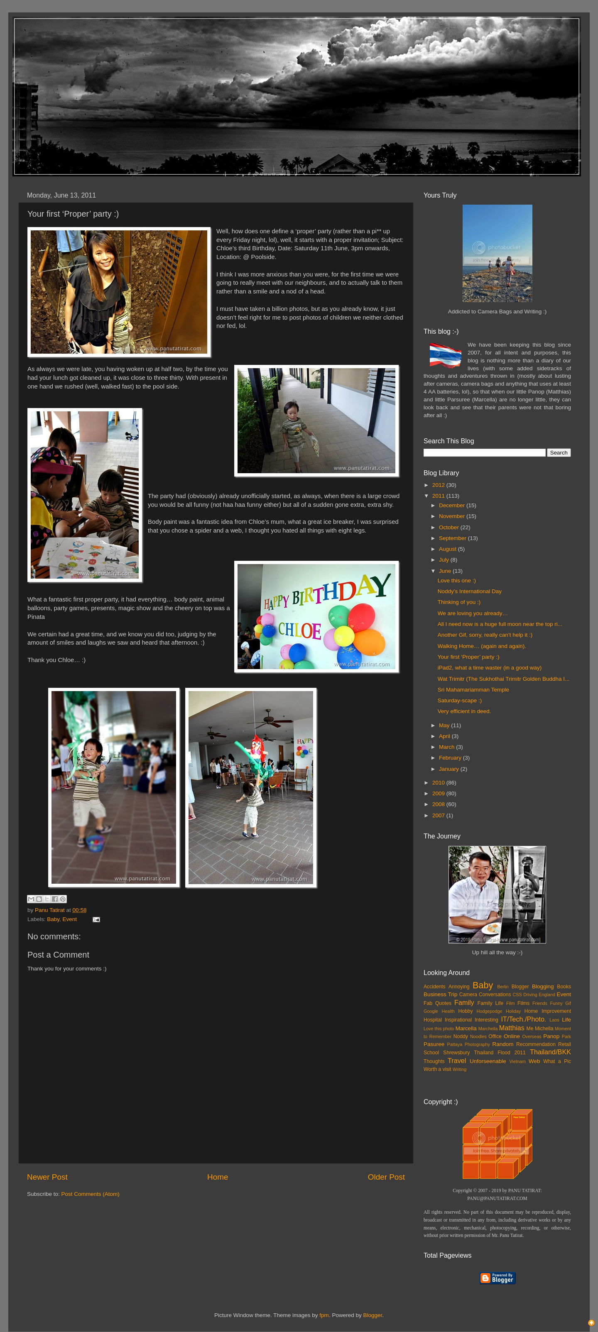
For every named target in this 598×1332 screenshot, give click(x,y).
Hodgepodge (489, 1011)
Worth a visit (437, 1069)
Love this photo (439, 1028)
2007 (439, 815)
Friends (539, 1003)
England (547, 994)
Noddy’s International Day (470, 591)
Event (70, 919)
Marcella (466, 1028)
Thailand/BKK (550, 1052)
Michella (544, 1028)
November (452, 516)
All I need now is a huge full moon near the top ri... (500, 624)
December (452, 505)
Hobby (465, 1011)
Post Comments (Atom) (90, 1194)
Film (510, 1003)
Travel (457, 1060)
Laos (554, 1019)
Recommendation (536, 1044)
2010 (439, 783)
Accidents (435, 987)
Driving (530, 994)
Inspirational (458, 1020)
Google (431, 1011)
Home (217, 1177)
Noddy (460, 1036)
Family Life (490, 1003)
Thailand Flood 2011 (500, 1053)
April (445, 736)
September (453, 538)
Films (523, 1003)
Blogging (543, 986)
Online (512, 1036)
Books (564, 987)
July (445, 560)
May (445, 725)
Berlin (503, 986)
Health (448, 1011)
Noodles (478, 1036)
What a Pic (557, 1061)
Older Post (386, 1177)
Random (503, 1044)
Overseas (531, 1036)
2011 (439, 496)
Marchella (488, 1028)
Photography (477, 1044)
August (448, 549)
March (447, 747)
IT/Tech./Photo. (524, 1019)
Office (495, 1036)
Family (464, 1002)
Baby (53, 919)
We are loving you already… (473, 613)
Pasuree (434, 1044)
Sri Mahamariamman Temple (473, 690)
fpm (324, 1315)
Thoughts (434, 1061)
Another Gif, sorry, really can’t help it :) (485, 635)
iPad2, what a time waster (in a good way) (490, 668)
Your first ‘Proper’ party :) (469, 657)
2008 (439, 804)
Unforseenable (488, 1061)
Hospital (433, 1020)
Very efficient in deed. (464, 711)
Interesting (486, 1020)
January (450, 769)
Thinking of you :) (459, 602)
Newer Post (47, 1177)
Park (566, 1036)
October (450, 527)
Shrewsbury (456, 1053)
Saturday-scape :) (460, 700)
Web (534, 1061)
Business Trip (441, 994)
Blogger (520, 987)
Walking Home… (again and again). (482, 646)
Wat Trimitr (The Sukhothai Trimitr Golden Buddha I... (504, 679)
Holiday (513, 1011)
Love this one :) (457, 580)
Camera (468, 994)
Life (566, 1020)
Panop (551, 1036)
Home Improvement (547, 1011)
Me (530, 1028)
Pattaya (455, 1044)
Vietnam (518, 1061)
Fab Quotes (437, 1003)
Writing (459, 1069)
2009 (439, 793)
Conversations (495, 994)
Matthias (511, 1027)
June (446, 571)
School (431, 1053)
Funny (556, 1003)
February (451, 758)
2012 (439, 485)
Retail (564, 1044)
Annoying (459, 987)
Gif (568, 1003)
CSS (517, 994)
